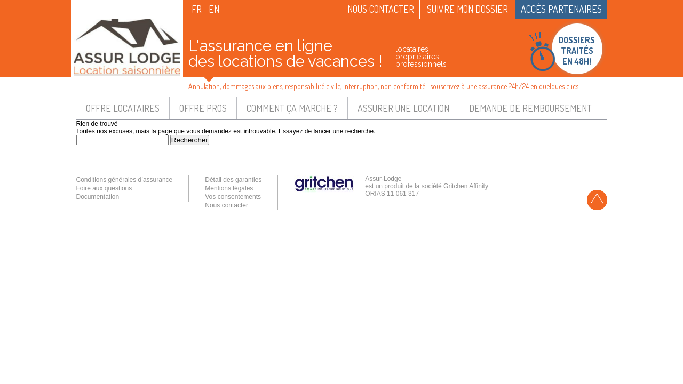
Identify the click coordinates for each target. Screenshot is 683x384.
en (214, 9)
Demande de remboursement (530, 108)
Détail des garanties (233, 179)
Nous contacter (380, 9)
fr (197, 9)
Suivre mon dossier (467, 9)
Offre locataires (123, 108)
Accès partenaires (561, 9)
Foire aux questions (104, 188)
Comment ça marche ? (292, 108)
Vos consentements (233, 197)
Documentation (98, 197)
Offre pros (203, 108)
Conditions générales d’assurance (124, 179)
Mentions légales (229, 188)
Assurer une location (403, 108)
